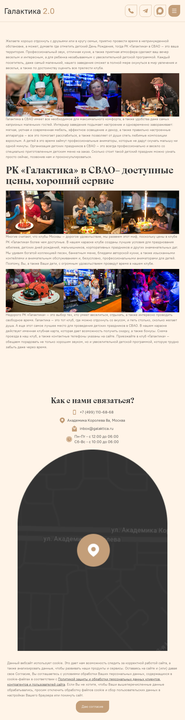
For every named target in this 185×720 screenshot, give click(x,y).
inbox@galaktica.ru (96, 428)
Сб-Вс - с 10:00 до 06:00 (96, 441)
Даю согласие (92, 707)
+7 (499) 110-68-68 (96, 412)
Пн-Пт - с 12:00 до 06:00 (96, 436)
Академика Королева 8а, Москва (96, 420)
